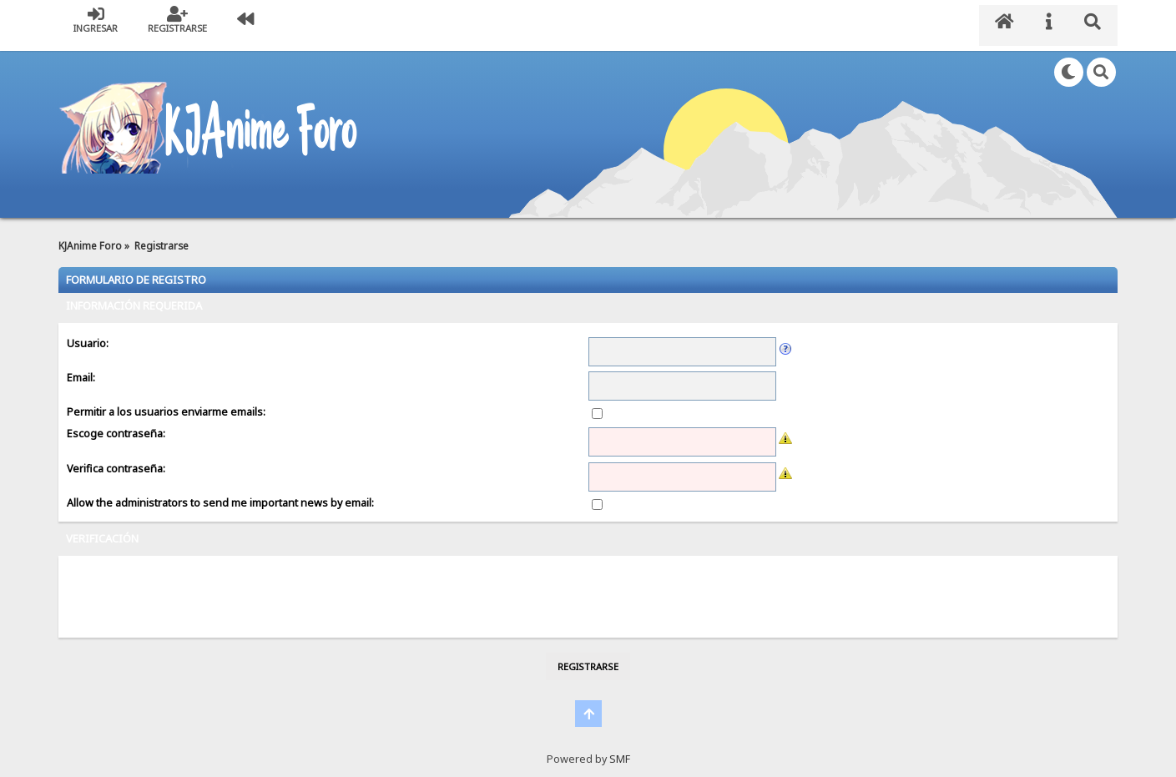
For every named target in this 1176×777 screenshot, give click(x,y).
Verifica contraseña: (116, 459)
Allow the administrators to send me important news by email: (220, 493)
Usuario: (88, 333)
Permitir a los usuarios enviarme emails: (166, 402)
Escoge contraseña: (116, 424)
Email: (81, 368)
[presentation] (193, 586)
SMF (619, 749)
